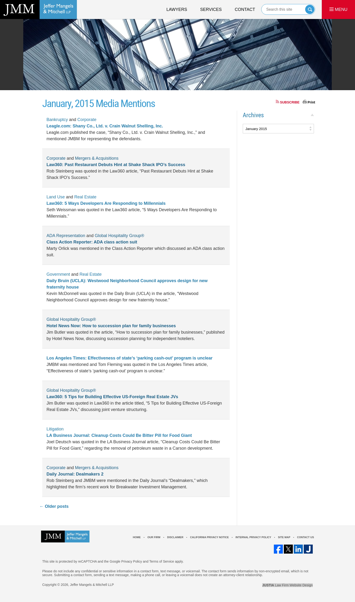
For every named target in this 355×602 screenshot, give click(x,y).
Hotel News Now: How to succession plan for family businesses (111, 325)
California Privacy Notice (209, 537)
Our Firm (153, 537)
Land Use (56, 197)
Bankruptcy (57, 119)
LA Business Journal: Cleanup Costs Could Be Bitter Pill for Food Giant (119, 435)
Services (211, 9)
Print (311, 102)
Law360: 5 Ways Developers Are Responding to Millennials (106, 203)
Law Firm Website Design (287, 585)
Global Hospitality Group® (119, 235)
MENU (338, 9)
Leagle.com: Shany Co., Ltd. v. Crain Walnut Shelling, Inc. (105, 126)
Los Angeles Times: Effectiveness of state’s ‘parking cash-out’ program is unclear (130, 358)
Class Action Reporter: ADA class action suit (92, 242)
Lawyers (176, 9)
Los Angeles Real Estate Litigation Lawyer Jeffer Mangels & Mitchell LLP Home (38, 9)
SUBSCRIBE (289, 102)
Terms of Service (161, 561)
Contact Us (305, 537)
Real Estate (85, 197)
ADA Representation (66, 235)
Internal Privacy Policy (253, 537)
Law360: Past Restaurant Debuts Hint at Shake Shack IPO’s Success (116, 164)
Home (137, 537)
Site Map (284, 537)
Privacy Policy (131, 561)
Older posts (54, 506)
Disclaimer (175, 537)
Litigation (55, 429)
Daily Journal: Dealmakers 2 (75, 474)
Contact (245, 9)
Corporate (86, 119)
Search (309, 9)
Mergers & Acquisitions (96, 158)
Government (58, 274)
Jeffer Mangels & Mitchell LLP (92, 585)
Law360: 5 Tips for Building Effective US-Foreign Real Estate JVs (112, 396)
